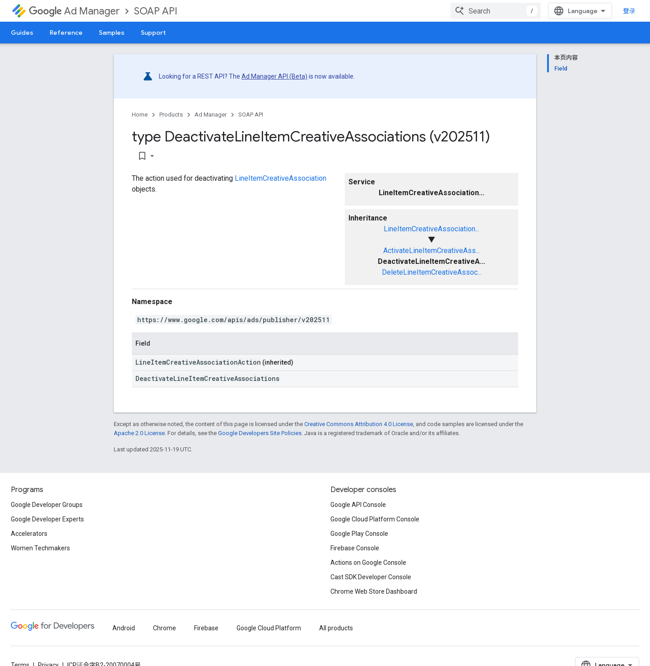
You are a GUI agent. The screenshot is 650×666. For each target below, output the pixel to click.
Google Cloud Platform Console (374, 519)
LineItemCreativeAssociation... (431, 229)
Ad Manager (74, 11)
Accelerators (29, 533)
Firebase (206, 628)
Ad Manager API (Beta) (274, 76)
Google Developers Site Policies (260, 433)
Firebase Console (354, 548)
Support (153, 32)
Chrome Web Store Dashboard (373, 591)
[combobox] (495, 11)
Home (140, 114)
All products (336, 628)
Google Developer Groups (47, 504)
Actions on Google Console (368, 562)
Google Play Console (359, 533)
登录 (629, 10)
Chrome (164, 628)
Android (123, 628)
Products (171, 114)
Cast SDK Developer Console (370, 577)
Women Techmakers (40, 548)
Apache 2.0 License (139, 433)
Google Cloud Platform (269, 628)
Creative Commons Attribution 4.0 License (358, 424)
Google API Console (358, 504)
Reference (66, 32)
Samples (112, 32)
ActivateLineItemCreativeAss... (431, 250)
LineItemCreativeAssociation (280, 178)
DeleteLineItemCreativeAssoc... (432, 272)
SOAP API (155, 11)
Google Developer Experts (47, 519)
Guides (22, 32)
